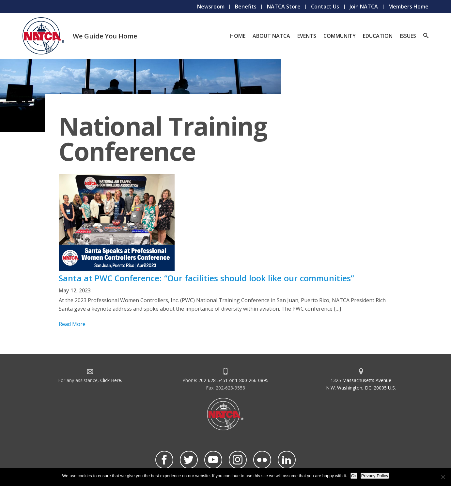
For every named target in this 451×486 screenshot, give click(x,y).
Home (237, 35)
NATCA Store (284, 6)
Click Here (110, 380)
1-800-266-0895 (252, 380)
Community (339, 35)
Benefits (246, 6)
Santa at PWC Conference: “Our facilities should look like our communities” (206, 278)
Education (378, 35)
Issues (408, 35)
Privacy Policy (374, 475)
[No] (443, 477)
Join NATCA (364, 6)
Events (306, 35)
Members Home (408, 6)
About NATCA (271, 35)
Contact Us (325, 6)
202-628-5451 (213, 380)
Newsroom (211, 6)
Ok (354, 475)
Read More (72, 324)
